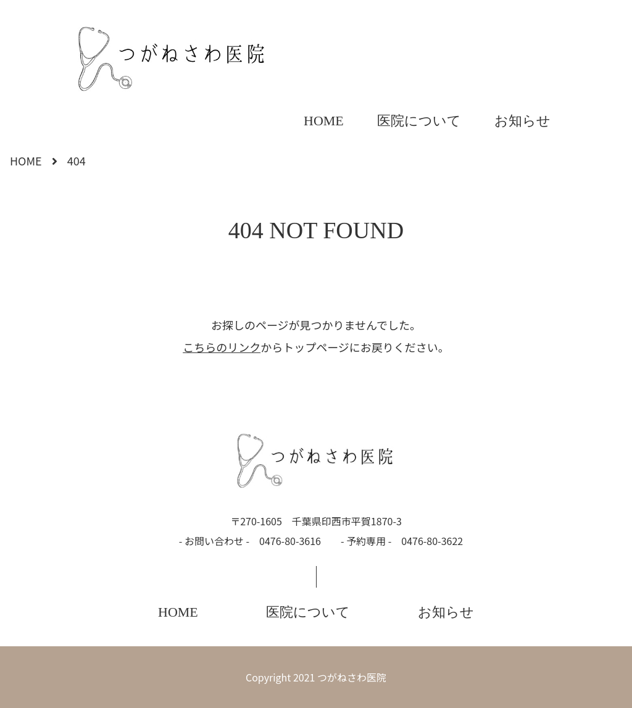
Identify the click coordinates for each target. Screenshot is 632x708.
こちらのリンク (221, 347)
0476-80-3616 (290, 540)
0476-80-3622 (432, 540)
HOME (324, 120)
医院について (419, 120)
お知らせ (522, 120)
